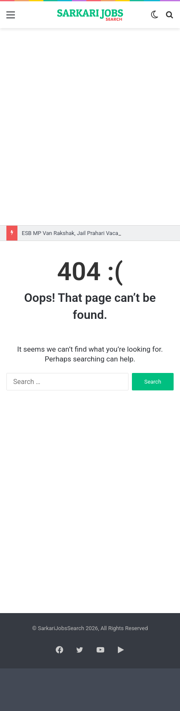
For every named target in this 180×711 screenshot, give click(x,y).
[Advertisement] (90, 127)
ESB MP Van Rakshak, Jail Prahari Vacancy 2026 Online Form (97, 233)
